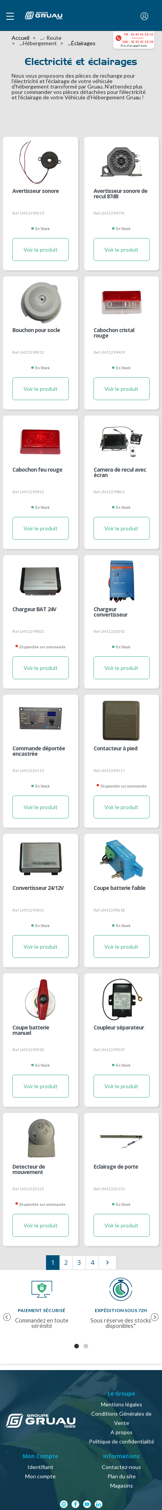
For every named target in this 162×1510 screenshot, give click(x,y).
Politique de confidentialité (121, 1441)
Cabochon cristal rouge (114, 333)
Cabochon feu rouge (37, 470)
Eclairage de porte (116, 1167)
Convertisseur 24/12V (37, 888)
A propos (122, 1432)
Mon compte (40, 1476)
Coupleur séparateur (119, 1028)
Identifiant (40, 1467)
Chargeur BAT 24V (34, 610)
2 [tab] (86, 1346)
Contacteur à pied (115, 749)
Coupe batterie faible (119, 888)
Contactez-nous (121, 1467)
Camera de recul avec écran (120, 473)
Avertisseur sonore (35, 191)
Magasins (121, 1485)
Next (152, 1313)
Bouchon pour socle (36, 330)
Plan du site (121, 1476)
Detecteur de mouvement (28, 1170)
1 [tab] (76, 1346)
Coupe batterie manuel (30, 1030)
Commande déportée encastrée (38, 751)
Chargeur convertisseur (110, 612)
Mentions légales (121, 1404)
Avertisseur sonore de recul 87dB (120, 194)
